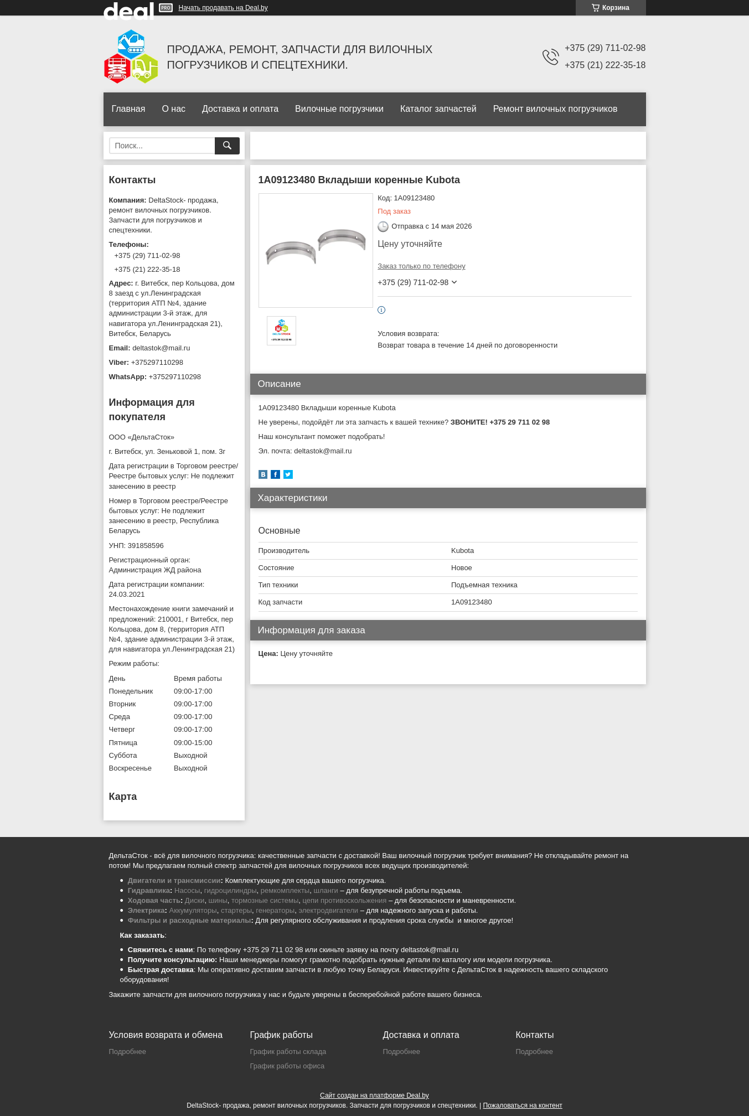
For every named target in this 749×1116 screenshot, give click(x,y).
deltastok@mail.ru (161, 348)
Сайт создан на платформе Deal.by (374, 1095)
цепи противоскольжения (345, 900)
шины (218, 900)
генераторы (275, 910)
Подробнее (127, 1051)
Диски (195, 900)
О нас (173, 108)
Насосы (187, 890)
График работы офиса (287, 1066)
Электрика (146, 910)
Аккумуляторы (193, 910)
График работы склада (288, 1051)
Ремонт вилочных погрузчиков (555, 108)
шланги (325, 890)
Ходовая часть (154, 900)
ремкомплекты (285, 890)
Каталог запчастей (438, 108)
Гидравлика (149, 890)
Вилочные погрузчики (339, 108)
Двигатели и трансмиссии (174, 880)
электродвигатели (328, 910)
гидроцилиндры (230, 890)
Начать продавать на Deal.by (223, 8)
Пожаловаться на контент (522, 1105)
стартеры (236, 910)
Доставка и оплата (240, 108)
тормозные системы (264, 900)
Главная (129, 108)
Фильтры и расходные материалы (189, 920)
